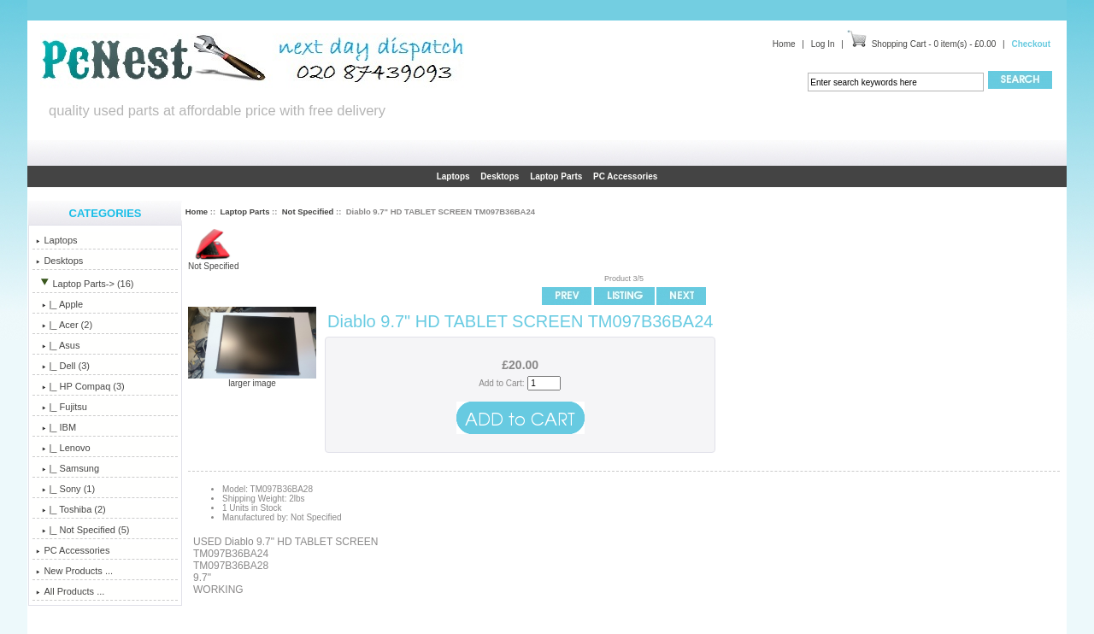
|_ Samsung (67, 468)
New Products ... (74, 571)
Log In (823, 44)
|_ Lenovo (63, 448)
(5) (82, 530)
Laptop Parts (244, 211)
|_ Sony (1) (65, 489)
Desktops (499, 176)
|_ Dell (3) (63, 366)
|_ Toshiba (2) (70, 509)
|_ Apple (59, 304)
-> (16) (84, 284)
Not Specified (308, 211)
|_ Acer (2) (64, 325)
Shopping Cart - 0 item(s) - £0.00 (934, 44)
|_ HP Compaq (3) (80, 386)
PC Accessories (625, 176)
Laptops (453, 176)
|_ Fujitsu (61, 407)
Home (784, 44)
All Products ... (70, 591)
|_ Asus (57, 345)
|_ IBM (56, 427)
